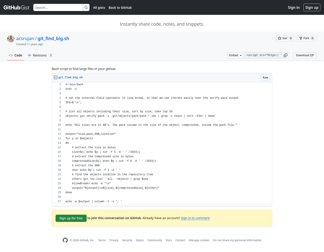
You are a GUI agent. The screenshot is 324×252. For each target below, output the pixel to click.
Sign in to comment (195, 218)
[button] (285, 55)
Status (140, 240)
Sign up (311, 7)
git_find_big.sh (53, 38)
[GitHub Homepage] (65, 240)
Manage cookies (199, 240)
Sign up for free (71, 218)
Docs (169, 240)
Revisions (40, 55)
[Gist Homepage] (17, 7)
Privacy (114, 240)
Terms (102, 240)
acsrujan (25, 38)
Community (154, 240)
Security (127, 240)
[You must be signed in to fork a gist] (307, 38)
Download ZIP (305, 55)
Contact (180, 240)
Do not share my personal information (237, 240)
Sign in (294, 7)
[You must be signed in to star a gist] (285, 38)
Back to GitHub (120, 7)
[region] (162, 143)
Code (15, 55)
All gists (99, 7)
